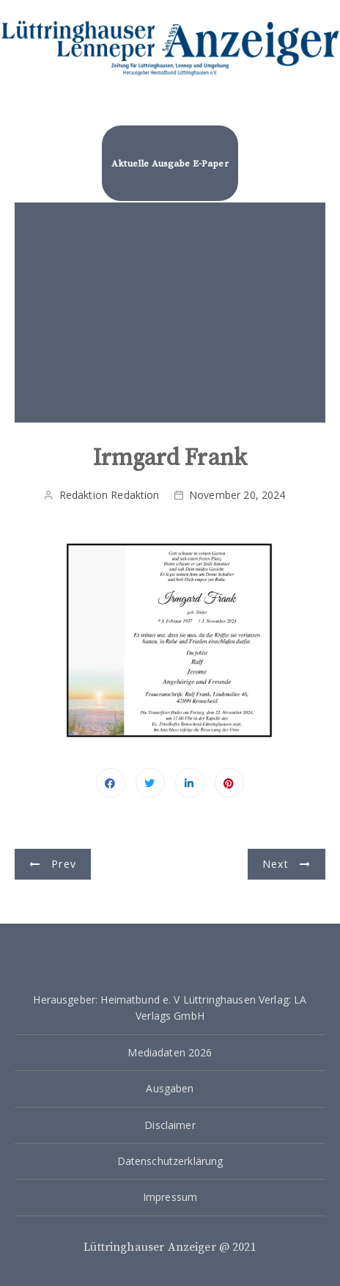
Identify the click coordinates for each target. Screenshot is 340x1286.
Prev (63, 864)
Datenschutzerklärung (170, 1161)
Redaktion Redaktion (109, 495)
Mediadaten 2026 (170, 1052)
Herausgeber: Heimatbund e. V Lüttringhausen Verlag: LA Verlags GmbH (169, 1008)
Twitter (150, 782)
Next (275, 864)
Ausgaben (169, 1088)
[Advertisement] (170, 312)
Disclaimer (170, 1125)
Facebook (110, 782)
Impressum (170, 1197)
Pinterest (229, 782)
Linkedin (189, 782)
